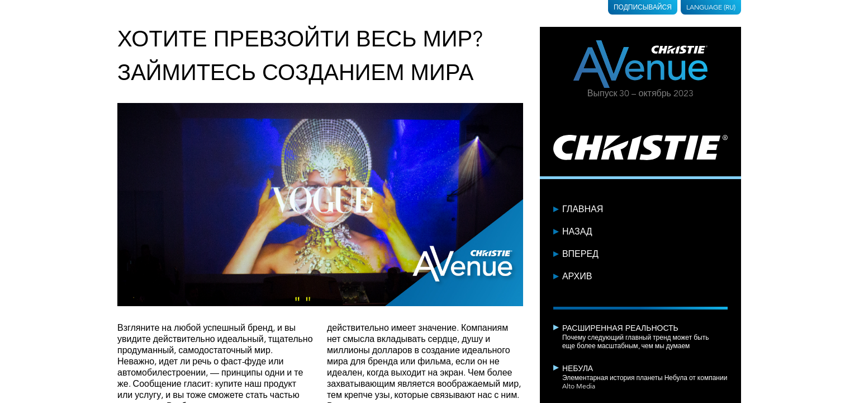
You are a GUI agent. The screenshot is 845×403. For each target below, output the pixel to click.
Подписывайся (643, 7)
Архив (577, 276)
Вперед (580, 254)
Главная (582, 209)
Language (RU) (710, 7)
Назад (577, 231)
